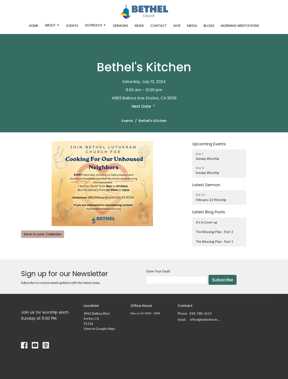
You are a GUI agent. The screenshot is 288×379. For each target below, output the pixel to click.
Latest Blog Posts (208, 212)
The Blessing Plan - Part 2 (214, 232)
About (52, 25)
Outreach (95, 25)
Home (33, 25)
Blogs (209, 25)
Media (192, 25)
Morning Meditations (240, 25)
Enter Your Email (158, 271)
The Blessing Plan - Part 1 (214, 241)
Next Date (144, 106)
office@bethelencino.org (204, 319)
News (139, 25)
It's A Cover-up (206, 222)
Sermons (120, 25)
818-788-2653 (200, 313)
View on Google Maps (99, 328)
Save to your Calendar (43, 234)
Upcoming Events (209, 144)
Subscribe (222, 280)
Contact (158, 25)
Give (177, 25)
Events (72, 25)
